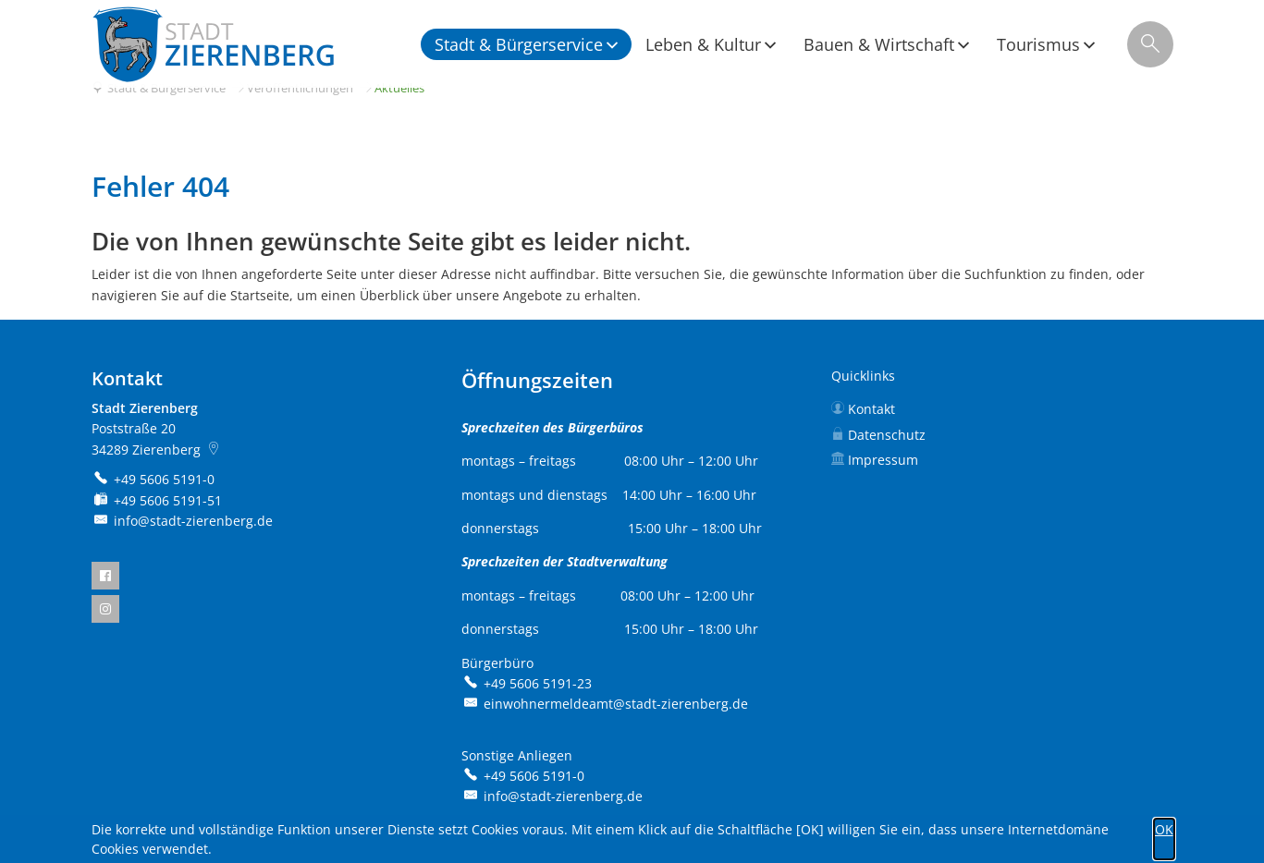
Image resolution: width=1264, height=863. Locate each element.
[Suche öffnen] (1150, 44)
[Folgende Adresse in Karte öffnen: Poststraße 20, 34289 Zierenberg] (215, 449)
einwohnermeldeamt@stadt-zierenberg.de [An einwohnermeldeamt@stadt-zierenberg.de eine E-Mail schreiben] (605, 703)
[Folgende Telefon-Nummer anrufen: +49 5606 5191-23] (527, 683)
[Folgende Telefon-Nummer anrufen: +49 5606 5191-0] (153, 479)
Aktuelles (399, 87)
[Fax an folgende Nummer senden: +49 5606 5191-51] (157, 500)
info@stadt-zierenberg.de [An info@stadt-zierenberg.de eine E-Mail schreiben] (183, 520)
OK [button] (1164, 829)
